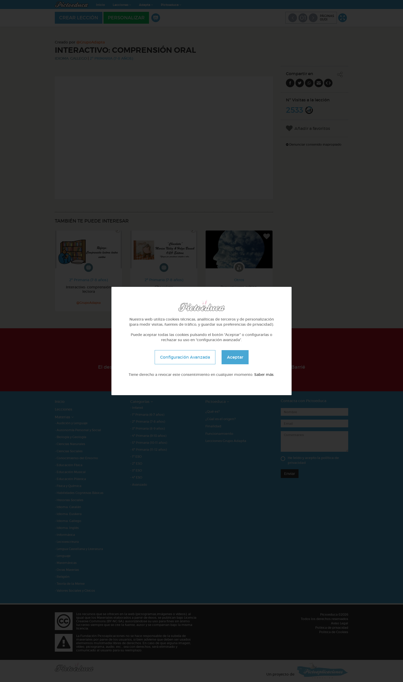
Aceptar (235, 357)
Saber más (264, 374)
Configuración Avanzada (185, 357)
